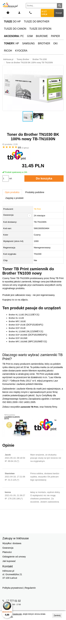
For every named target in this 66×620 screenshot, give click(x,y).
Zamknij (57, 615)
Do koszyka (44, 178)
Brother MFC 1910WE (18, 341)
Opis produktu (12, 192)
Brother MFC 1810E (17, 321)
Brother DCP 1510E (17, 325)
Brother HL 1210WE (17, 331)
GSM (30, 36)
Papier (55, 36)
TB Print (37, 209)
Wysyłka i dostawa (11, 543)
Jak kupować (9, 561)
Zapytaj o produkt (14, 198)
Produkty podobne (34, 192)
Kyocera (21, 50)
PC (14, 36)
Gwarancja (7, 548)
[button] (33, 88)
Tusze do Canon (15, 28)
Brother (44, 43)
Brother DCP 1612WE (18, 338)
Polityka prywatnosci (12, 588)
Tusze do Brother (36, 21)
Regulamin (30, 588)
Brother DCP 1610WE (18, 335)
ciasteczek (17, 614)
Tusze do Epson (40, 28)
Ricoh (8, 50)
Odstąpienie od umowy (14, 556)
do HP (12, 21)
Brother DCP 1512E (17, 328)
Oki (55, 43)
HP (11, 43)
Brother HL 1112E (16, 318)
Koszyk (59, 13)
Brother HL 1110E (16, 315)
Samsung (28, 43)
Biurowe (42, 36)
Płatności (7, 552)
